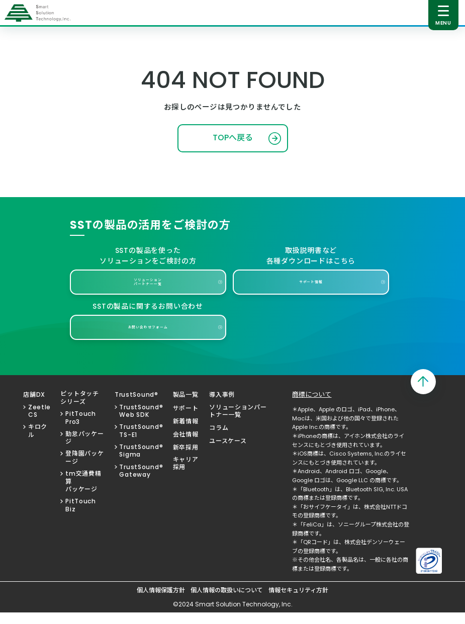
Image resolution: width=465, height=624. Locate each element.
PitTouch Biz (80, 516)
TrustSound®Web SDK (141, 422)
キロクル (37, 442)
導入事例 (222, 406)
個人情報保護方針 (161, 601)
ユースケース (227, 453)
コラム (218, 439)
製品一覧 (186, 406)
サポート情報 (311, 291)
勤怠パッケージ (84, 449)
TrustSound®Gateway (141, 482)
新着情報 (186, 433)
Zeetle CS (39, 422)
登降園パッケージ (84, 469)
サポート (186, 420)
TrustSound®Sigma (141, 462)
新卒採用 (186, 459)
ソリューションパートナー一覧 (147, 291)
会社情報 (186, 446)
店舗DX (34, 406)
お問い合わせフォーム (148, 338)
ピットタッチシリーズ (79, 409)
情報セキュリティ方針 (298, 601)
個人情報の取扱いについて (227, 601)
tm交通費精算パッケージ (83, 493)
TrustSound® (136, 406)
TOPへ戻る (233, 145)
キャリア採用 (186, 475)
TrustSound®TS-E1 (141, 442)
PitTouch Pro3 (80, 429)
